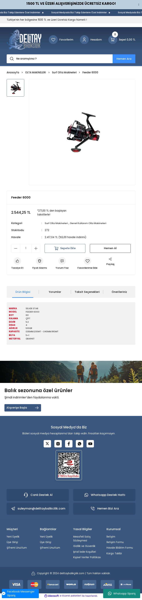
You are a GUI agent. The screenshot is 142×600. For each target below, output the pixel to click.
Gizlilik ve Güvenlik (84, 547)
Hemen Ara (123, 59)
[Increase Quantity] (35, 248)
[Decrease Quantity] (15, 248)
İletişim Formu (115, 543)
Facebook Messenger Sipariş (18, 593)
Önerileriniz (119, 292)
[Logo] (24, 39)
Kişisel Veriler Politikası (87, 559)
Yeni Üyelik (13, 538)
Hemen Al (110, 248)
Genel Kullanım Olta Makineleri (90, 223)
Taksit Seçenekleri (87, 292)
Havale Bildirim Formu (119, 549)
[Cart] (121, 39)
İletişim (110, 538)
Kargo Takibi (114, 555)
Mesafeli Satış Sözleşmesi (82, 540)
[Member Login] (91, 39)
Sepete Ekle (65, 248)
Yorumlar (55, 292)
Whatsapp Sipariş (122, 594)
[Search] (71, 58)
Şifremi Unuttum (17, 549)
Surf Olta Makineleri (57, 223)
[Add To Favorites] (89, 263)
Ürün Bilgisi (22, 292)
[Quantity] (25, 248)
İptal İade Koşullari (84, 553)
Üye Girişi (12, 543)
